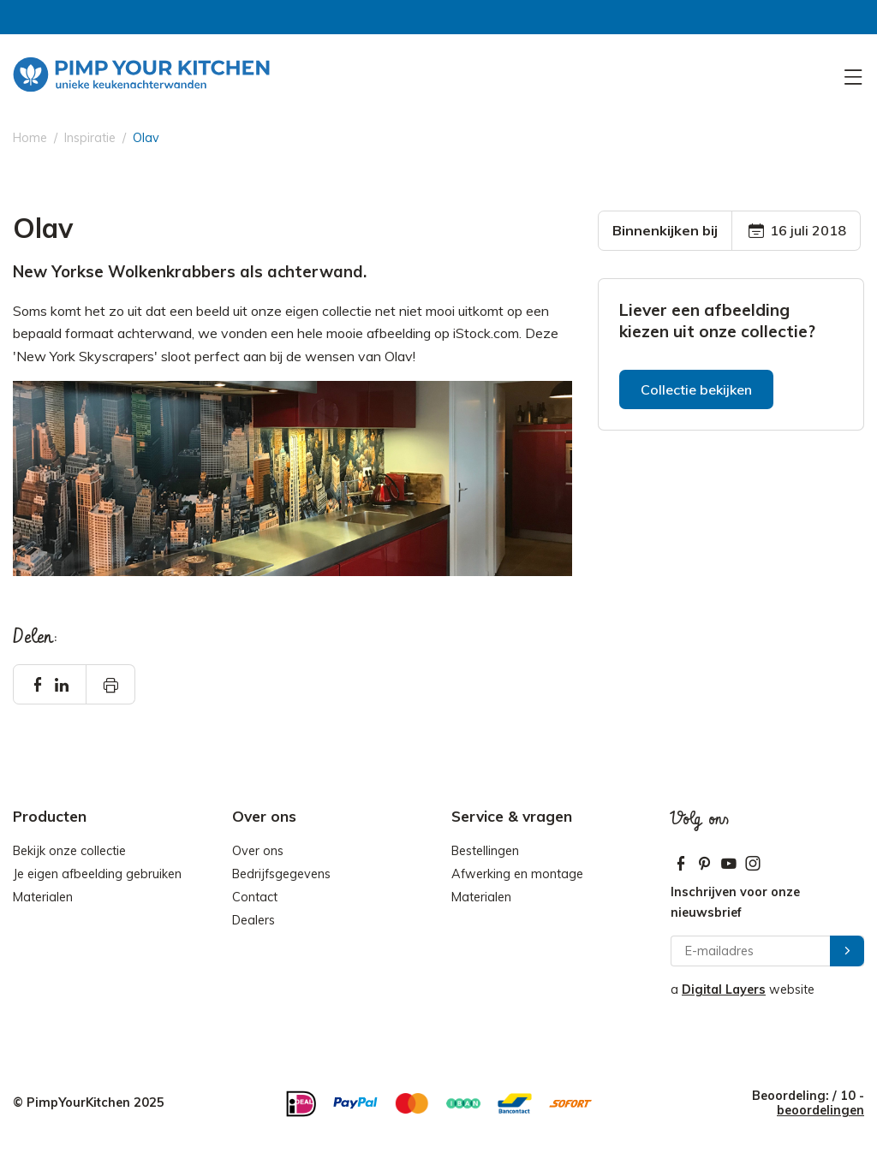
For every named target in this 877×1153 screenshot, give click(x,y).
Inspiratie (90, 138)
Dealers (253, 920)
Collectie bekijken (696, 389)
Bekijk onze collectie (69, 851)
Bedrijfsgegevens (281, 874)
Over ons (257, 851)
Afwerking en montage (517, 874)
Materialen (43, 897)
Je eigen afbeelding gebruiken (97, 874)
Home (30, 138)
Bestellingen (485, 851)
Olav (146, 138)
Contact (254, 897)
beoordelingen (820, 1110)
